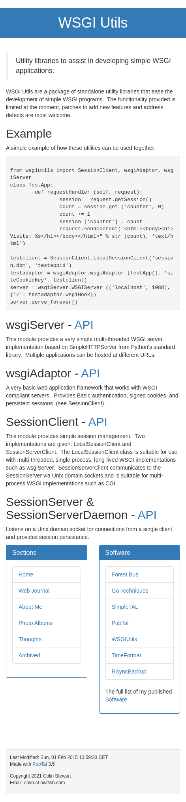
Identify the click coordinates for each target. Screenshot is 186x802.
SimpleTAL (125, 607)
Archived (29, 655)
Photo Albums (36, 623)
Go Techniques (130, 591)
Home (26, 574)
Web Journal (34, 591)
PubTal (120, 623)
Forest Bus (125, 574)
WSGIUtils (124, 639)
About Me (30, 607)
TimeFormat (126, 655)
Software (116, 699)
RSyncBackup (129, 671)
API (83, 324)
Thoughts (30, 639)
